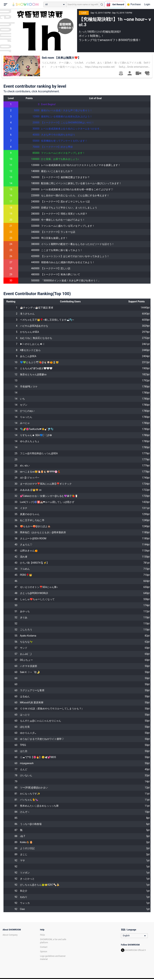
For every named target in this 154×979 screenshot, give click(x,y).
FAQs (42, 935)
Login (147, 4)
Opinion (43, 951)
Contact (43, 947)
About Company (10, 935)
